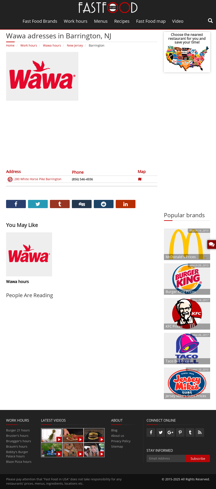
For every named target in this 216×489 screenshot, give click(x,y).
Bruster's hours (17, 436)
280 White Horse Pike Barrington (34, 179)
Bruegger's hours (18, 441)
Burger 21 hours (18, 430)
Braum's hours (16, 446)
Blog (114, 430)
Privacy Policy (120, 441)
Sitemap (117, 446)
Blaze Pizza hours (18, 462)
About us (117, 436)
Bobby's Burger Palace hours (17, 454)
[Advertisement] (82, 134)
